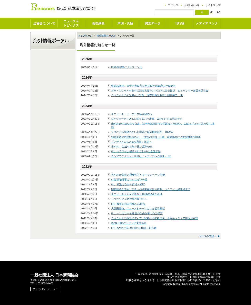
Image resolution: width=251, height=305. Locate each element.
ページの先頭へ (207, 236)
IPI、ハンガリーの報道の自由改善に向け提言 (137, 213)
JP (211, 12)
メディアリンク (207, 23)
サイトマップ (213, 5)
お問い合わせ (191, 5)
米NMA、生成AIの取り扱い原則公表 (131, 146)
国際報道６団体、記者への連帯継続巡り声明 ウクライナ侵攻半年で (150, 189)
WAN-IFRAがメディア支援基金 (129, 223)
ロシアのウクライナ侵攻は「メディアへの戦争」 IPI (141, 156)
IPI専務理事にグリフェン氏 (126, 67)
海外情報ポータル (106, 35)
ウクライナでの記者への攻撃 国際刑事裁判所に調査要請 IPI (147, 95)
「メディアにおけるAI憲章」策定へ (131, 141)
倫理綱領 (98, 23)
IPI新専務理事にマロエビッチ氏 (129, 179)
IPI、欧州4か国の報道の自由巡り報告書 (133, 227)
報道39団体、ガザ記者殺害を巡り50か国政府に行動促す (143, 85)
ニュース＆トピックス (71, 23)
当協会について (44, 23)
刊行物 (179, 23)
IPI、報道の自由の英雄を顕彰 (128, 184)
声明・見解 (125, 23)
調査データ (152, 23)
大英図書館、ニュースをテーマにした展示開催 (138, 208)
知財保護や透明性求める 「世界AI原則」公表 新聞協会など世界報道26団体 (156, 136)
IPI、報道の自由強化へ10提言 (128, 203)
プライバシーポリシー (45, 289)
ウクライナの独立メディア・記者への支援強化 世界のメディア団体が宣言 (154, 218)
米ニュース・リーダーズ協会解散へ (131, 114)
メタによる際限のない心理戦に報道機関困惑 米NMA (142, 132)
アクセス (173, 5)
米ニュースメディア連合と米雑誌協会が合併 (136, 194)
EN (219, 12)
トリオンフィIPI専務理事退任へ (129, 198)
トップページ (85, 35)
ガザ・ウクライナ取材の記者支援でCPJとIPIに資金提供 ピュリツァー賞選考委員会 (159, 90)
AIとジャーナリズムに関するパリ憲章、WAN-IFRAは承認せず (146, 118)
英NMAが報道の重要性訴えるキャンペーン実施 (138, 174)
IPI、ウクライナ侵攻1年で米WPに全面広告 (136, 151)
